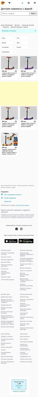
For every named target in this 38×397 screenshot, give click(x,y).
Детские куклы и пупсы (6, 343)
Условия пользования (24, 353)
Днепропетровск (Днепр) (22, 205)
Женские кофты (6, 277)
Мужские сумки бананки (24, 324)
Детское (17, 25)
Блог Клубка (24, 339)
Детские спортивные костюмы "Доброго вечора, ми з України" (7, 322)
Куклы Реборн (5, 334)
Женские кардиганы (7, 259)
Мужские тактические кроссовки (26, 328)
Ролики (3, 350)
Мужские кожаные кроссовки (25, 309)
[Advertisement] (19, 19)
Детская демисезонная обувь (26, 284)
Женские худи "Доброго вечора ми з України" (26, 254)
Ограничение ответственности (25, 349)
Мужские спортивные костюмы (26, 300)
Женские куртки (6, 250)
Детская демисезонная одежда (24, 274)
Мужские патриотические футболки (25, 305)
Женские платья (6, 257)
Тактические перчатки (24, 313)
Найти (33, 13)
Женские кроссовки (26, 250)
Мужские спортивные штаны (26, 317)
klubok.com (3, 3)
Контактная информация (24, 345)
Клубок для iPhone (26, 359)
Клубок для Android (26, 361)
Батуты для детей (6, 347)
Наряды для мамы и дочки (26, 264)
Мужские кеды (24, 297)
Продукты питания (7, 336)
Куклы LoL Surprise (26, 270)
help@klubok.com (25, 356)
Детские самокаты (25, 268)
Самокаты (5, 27)
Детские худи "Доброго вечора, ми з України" (26, 280)
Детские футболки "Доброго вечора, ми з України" (7, 317)
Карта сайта (23, 334)
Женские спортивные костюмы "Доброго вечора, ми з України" (26, 260)
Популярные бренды (26, 341)
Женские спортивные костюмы (7, 253)
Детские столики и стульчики (25, 289)
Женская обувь (5, 262)
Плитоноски (4, 269)
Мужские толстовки (26, 321)
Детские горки (5, 294)
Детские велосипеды (7, 327)
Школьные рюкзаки (7, 359)
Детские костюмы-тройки (6, 308)
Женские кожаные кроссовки (6, 265)
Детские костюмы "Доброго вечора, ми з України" (7, 301)
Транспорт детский (28, 25)
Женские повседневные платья (5, 273)
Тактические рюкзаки (7, 279)
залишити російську (19, 391)
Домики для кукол (6, 297)
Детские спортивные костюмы (7, 362)
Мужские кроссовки (26, 294)
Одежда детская (6, 305)
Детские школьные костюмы (7, 312)
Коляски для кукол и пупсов (7, 339)
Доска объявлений (7, 25)
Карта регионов (25, 336)
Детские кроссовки (7, 356)
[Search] (19, 13)
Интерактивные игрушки (6, 353)
